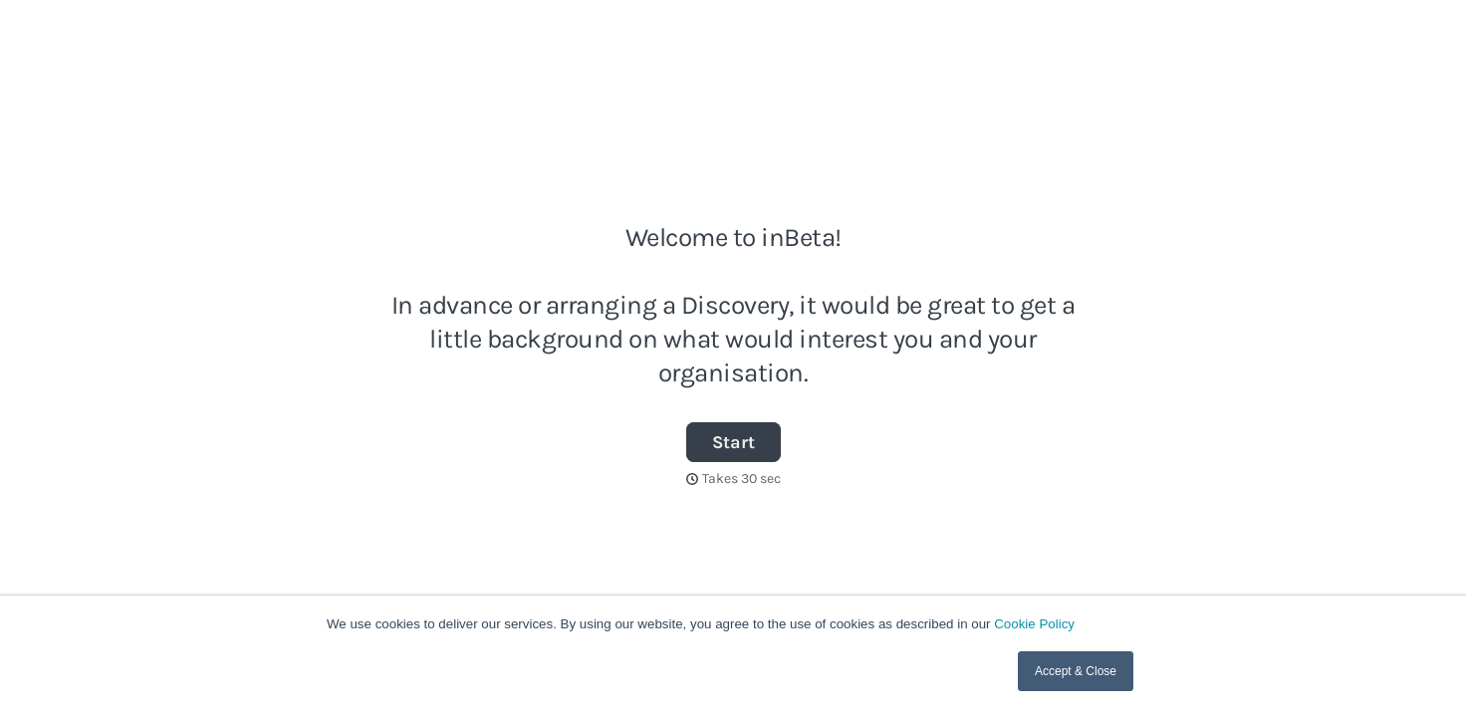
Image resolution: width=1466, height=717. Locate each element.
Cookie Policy (1034, 623)
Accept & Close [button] (1075, 671)
